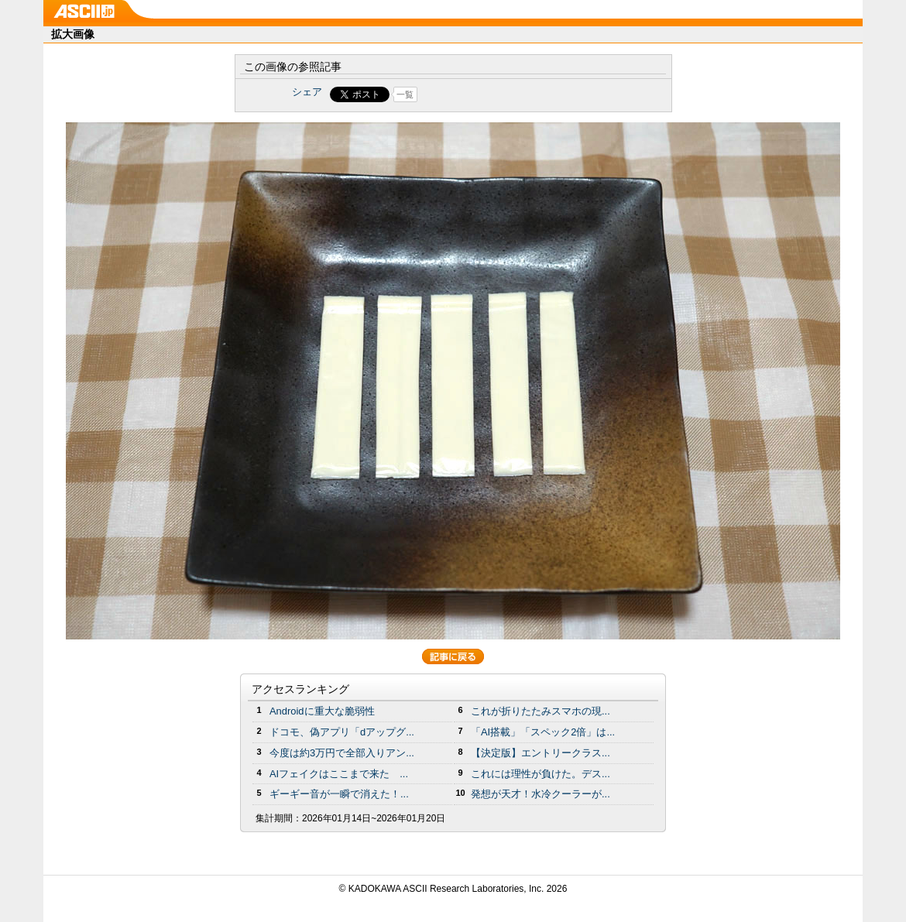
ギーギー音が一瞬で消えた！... (339, 794)
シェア (307, 92)
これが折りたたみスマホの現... (540, 711)
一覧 (405, 94)
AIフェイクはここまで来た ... (338, 774)
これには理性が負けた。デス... (540, 774)
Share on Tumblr (510, 94)
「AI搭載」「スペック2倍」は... (543, 732)
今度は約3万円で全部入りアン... (341, 753)
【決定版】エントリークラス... (540, 753)
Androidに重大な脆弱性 (322, 711)
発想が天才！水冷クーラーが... (540, 794)
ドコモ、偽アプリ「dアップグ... (341, 732)
